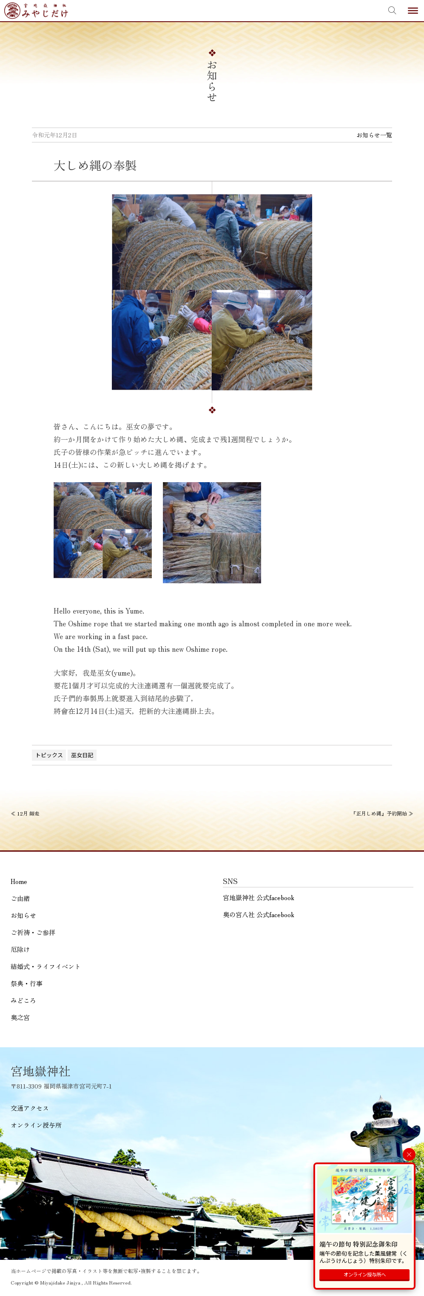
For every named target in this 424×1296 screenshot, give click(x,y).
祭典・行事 (27, 983)
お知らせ (23, 915)
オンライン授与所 (36, 1124)
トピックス (49, 755)
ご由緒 (20, 898)
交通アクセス (30, 1107)
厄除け (20, 949)
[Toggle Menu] (413, 11)
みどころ (23, 1000)
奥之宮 (20, 1017)
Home (19, 881)
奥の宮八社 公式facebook (258, 914)
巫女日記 (82, 755)
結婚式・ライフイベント (46, 966)
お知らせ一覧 (374, 135)
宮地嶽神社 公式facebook (258, 897)
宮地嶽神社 (36, 10)
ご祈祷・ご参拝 (33, 932)
